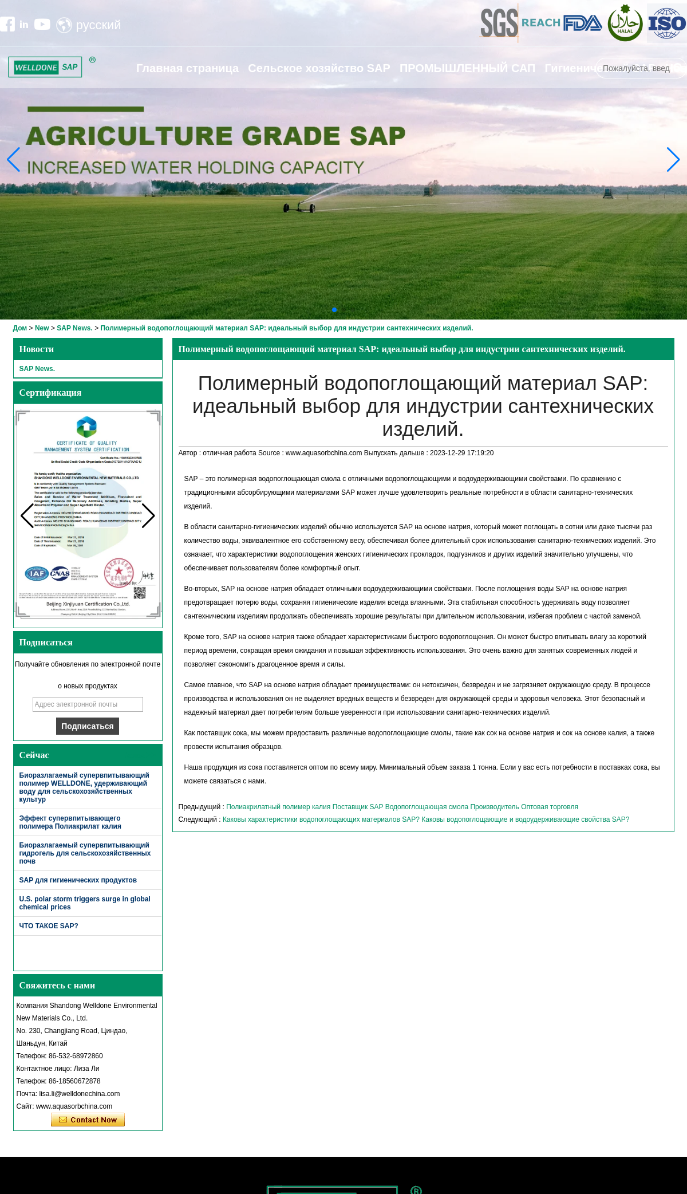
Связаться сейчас (88, 1120)
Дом (20, 328)
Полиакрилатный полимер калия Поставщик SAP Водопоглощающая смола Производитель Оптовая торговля (402, 807)
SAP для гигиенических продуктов (78, 880)
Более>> (139, 755)
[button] (334, 310)
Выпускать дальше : (397, 453)
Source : (272, 453)
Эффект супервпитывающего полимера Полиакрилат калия (70, 822)
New (42, 328)
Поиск (678, 68)
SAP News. (74, 328)
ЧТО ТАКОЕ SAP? (48, 926)
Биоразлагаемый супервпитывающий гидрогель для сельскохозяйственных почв (85, 853)
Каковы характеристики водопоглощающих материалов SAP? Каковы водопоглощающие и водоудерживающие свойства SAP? (426, 819)
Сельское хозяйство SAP (319, 68)
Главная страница (187, 68)
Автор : (191, 453)
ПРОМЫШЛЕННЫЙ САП (468, 68)
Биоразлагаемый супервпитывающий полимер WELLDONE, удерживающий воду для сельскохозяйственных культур (84, 787)
